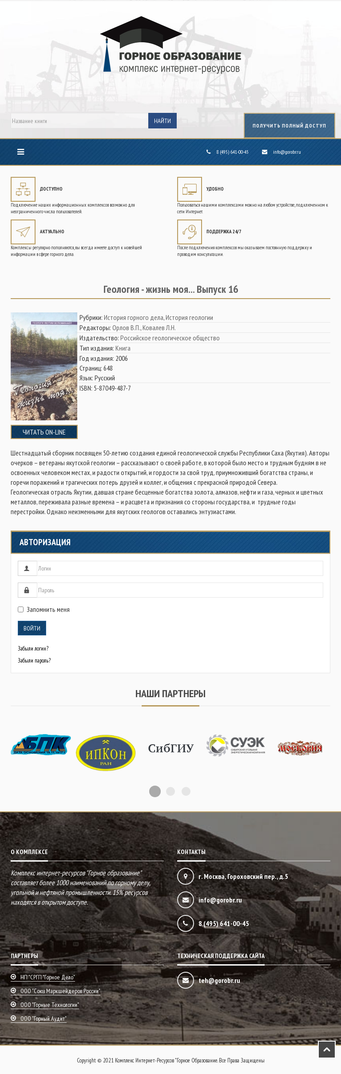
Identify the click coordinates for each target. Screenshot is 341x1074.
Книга (123, 347)
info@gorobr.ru (287, 151)
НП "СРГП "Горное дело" (47, 977)
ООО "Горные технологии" (49, 1005)
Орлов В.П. (126, 327)
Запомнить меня (44, 609)
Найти (162, 121)
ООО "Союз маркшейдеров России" (60, 991)
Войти (32, 628)
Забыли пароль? (34, 660)
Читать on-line (44, 431)
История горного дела (133, 317)
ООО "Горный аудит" (43, 1018)
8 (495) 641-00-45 (232, 151)
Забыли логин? (33, 648)
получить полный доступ (289, 125)
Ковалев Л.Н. (159, 327)
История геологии (189, 317)
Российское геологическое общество (170, 337)
